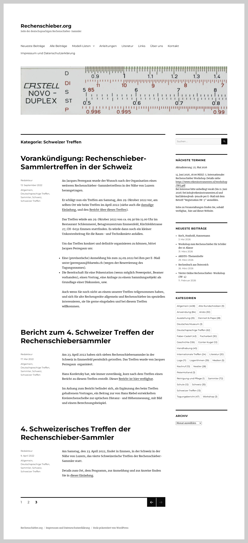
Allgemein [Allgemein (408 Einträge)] (186, 306)
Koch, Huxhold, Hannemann (194, 235)
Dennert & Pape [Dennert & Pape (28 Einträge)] (209, 318)
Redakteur (27, 180)
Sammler (26, 197)
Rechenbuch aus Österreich (193, 264)
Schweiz (37, 197)
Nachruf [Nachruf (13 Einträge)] (183, 366)
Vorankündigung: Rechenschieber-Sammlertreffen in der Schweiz (83, 162)
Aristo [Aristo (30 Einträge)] (204, 312)
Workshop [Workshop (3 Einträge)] (210, 396)
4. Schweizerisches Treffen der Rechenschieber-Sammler (76, 433)
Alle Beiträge (58, 46)
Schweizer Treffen (30, 200)
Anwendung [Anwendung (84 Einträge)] (186, 312)
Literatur (127, 46)
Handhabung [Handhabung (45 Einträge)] (187, 348)
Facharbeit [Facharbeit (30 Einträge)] (208, 336)
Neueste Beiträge (33, 46)
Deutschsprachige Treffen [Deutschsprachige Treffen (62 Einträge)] (193, 330)
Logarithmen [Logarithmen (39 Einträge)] (199, 360)
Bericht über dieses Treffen (107, 209)
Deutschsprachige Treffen (35, 193)
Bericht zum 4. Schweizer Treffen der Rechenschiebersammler (87, 336)
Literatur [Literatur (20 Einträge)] (216, 354)
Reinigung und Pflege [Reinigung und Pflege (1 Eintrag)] (191, 378)
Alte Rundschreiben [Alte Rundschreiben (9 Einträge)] (211, 306)
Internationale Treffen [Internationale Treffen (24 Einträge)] (191, 354)
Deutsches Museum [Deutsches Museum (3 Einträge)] (189, 324)
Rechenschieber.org (46, 26)
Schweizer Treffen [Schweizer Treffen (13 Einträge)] (189, 390)
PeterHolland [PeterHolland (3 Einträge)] (186, 372)
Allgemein (27, 190)
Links (141, 46)
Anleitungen (108, 46)
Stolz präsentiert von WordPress (110, 527)
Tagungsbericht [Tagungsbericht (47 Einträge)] (188, 396)
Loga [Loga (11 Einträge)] (181, 360)
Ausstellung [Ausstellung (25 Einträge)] (186, 318)
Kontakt (173, 46)
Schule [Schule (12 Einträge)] (183, 384)
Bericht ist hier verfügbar (136, 378)
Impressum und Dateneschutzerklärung (68, 527)
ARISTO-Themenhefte (190, 256)
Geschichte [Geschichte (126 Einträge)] (186, 342)
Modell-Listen (81, 46)
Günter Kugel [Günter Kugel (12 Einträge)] (207, 342)
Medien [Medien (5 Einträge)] (218, 360)
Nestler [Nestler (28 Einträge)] (199, 366)
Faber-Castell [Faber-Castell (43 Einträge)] (187, 336)
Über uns (156, 46)
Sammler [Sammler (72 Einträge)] (215, 378)
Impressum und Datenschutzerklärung (48, 53)
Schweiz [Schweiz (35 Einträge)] (199, 384)
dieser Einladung (81, 475)
